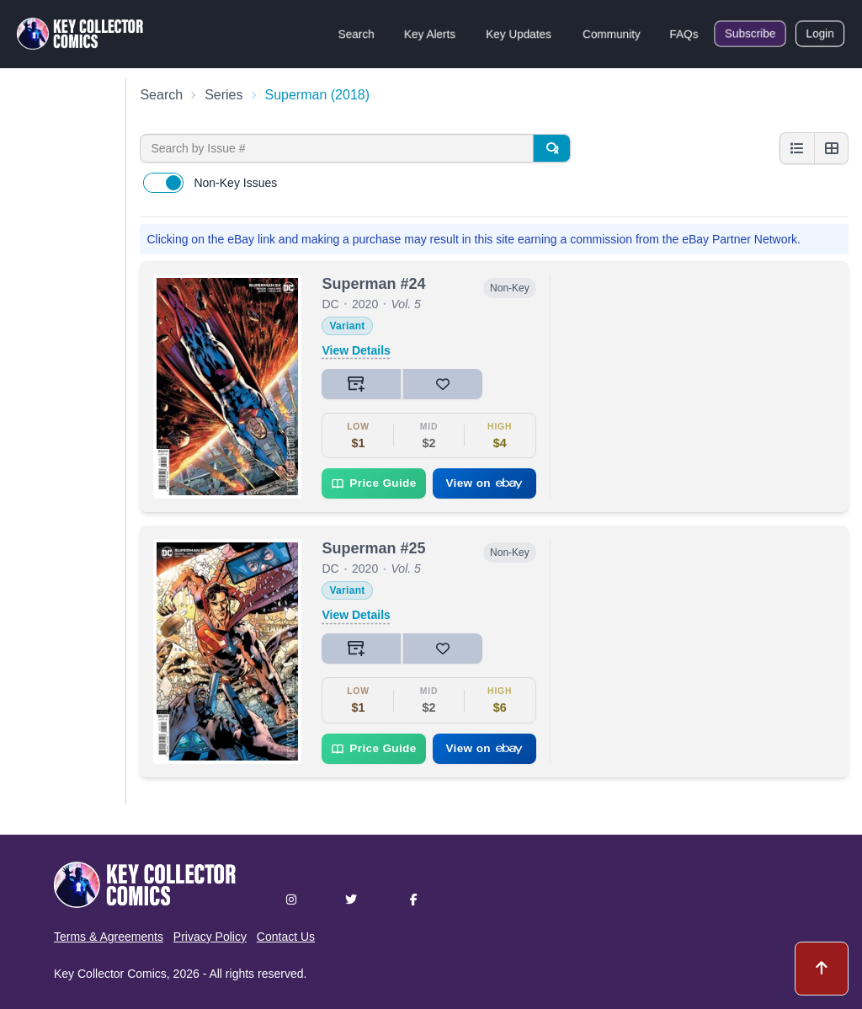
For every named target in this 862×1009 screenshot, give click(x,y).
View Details (356, 350)
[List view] (797, 148)
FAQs (684, 33)
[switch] (163, 183)
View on (484, 483)
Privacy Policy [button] (210, 936)
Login (820, 33)
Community (611, 33)
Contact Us (286, 936)
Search (356, 33)
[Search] (551, 148)
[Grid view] (831, 148)
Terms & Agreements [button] (108, 936)
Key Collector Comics (110, 973)
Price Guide (373, 483)
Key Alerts (429, 33)
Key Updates (518, 33)
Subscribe (750, 33)
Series (223, 95)
